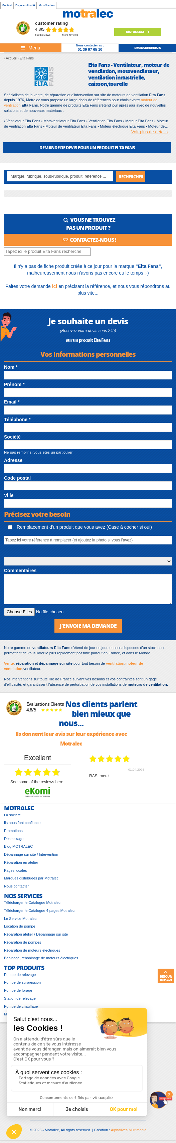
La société (12, 815)
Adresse (13, 460)
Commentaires (20, 570)
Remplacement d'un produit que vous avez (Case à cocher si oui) (80, 527)
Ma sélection (46, 5)
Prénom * (14, 384)
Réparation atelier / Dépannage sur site (36, 934)
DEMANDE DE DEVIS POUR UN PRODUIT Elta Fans (87, 147)
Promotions (13, 831)
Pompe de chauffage (21, 1006)
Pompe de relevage (20, 975)
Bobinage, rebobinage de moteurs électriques (41, 958)
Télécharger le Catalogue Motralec (32, 903)
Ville (9, 495)
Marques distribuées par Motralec (31, 878)
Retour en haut (166, 976)
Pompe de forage (18, 990)
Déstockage (137, 31)
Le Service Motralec (20, 919)
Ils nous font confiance (22, 823)
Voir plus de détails (149, 131)
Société (7, 5)
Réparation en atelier (21, 862)
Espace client (25, 5)
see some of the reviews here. (37, 782)
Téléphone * (17, 419)
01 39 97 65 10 (90, 49)
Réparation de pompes (22, 942)
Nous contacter (16, 886)
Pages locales (15, 870)
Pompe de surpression (22, 982)
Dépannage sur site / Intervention (31, 854)
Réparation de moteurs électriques (32, 950)
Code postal (17, 478)
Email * (12, 401)
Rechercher (131, 176)
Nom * (10, 367)
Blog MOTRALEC (18, 846)
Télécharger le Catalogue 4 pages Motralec (39, 911)
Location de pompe (19, 926)
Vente (9, 663)
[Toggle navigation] (30, 47)
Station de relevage (20, 998)
